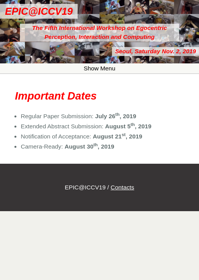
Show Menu (99, 68)
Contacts (122, 187)
